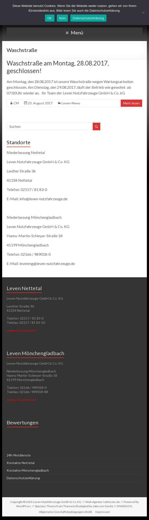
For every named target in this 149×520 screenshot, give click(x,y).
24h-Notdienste (19, 455)
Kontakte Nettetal (20, 463)
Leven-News (71, 103)
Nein (62, 18)
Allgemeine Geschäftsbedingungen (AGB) (65, 512)
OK (49, 18)
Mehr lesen (131, 103)
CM (16, 103)
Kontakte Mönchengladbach (28, 470)
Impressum (102, 512)
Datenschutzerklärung (23, 478)
